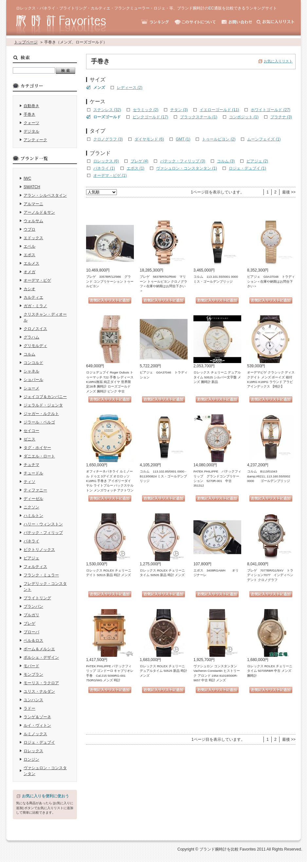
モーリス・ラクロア (41, 683)
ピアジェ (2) (257, 161)
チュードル (33, 473)
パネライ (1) (104, 168)
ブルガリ (31, 615)
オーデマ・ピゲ (37, 280)
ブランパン (33, 606)
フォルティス (35, 566)
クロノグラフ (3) (108, 139)
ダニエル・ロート (39, 456)
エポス (29, 255)
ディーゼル (33, 498)
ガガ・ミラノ (35, 306)
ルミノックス (35, 734)
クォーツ (31, 123)
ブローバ (31, 632)
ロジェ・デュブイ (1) (247, 168)
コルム (29, 354)
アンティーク (35, 140)
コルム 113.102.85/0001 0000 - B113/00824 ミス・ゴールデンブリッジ (163, 476)
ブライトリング (37, 598)
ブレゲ (29, 623)
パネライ (31, 541)
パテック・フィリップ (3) (182, 161)
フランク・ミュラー (41, 575)
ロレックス (33, 751)
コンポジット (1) (244, 117)
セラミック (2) (145, 110)
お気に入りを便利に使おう (45, 796)
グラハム (31, 337)
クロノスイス (35, 328)
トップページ (26, 42)
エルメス (31, 263)
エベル (29, 246)
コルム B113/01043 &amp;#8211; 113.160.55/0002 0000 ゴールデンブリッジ (268, 476)
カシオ (29, 289)
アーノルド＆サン (39, 212)
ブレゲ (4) (139, 161)
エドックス (33, 238)
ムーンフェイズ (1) (263, 139)
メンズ (99, 87)
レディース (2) (129, 87)
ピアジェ (31, 558)
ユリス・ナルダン (39, 691)
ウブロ (29, 229)
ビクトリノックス (39, 549)
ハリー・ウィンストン (43, 524)
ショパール (33, 379)
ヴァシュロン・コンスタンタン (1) (186, 168)
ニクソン (31, 507)
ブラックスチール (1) (198, 117)
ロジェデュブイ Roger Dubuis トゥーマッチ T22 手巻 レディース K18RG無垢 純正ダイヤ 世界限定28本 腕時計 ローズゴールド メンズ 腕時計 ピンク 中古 (110, 382)
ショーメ (31, 388)
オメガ (29, 272)
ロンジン (31, 759)
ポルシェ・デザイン (41, 657)
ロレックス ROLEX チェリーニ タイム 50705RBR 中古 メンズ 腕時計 (269, 670)
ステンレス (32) (107, 110)
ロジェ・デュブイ (39, 742)
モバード (31, 666)
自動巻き (31, 106)
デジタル (31, 131)
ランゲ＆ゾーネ (37, 717)
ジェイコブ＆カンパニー (45, 396)
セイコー (31, 430)
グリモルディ (35, 345)
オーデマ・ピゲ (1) (110, 175)
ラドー (29, 708)
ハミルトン (33, 515)
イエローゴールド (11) (219, 110)
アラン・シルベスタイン (45, 195)
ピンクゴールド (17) (150, 117)
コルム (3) (226, 161)
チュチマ (31, 464)
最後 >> (289, 192)
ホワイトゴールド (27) (270, 110)
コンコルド (33, 362)
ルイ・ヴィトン (37, 725)
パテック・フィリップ (43, 532)
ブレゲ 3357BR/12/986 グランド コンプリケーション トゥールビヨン (110, 281)
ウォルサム (33, 221)
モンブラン (33, 674)
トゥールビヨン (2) (218, 139)
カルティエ (33, 297)
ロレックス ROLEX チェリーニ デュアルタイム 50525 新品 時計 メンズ (163, 670)
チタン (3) (179, 110)
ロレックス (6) (106, 161)
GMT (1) (183, 139)
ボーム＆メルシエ (39, 649)
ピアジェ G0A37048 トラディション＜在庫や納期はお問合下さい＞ (271, 281)
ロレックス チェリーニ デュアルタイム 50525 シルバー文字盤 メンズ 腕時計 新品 (217, 377)
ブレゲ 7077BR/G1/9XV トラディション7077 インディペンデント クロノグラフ (270, 575)
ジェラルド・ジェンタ (43, 405)
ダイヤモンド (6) (149, 139)
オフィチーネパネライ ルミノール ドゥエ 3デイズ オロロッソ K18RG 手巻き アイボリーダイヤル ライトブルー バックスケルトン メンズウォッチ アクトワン (110, 481)
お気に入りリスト (278, 61)
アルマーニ (33, 204)
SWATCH (32, 187)
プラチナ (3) (281, 117)
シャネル (31, 371)
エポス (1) (135, 168)
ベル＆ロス (33, 640)
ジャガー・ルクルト (41, 413)
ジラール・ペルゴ (39, 422)
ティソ (29, 481)
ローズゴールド (107, 117)
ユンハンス (33, 700)
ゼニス (29, 439)
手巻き (29, 114)
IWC (27, 178)
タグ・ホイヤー (37, 447)
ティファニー (35, 490)
